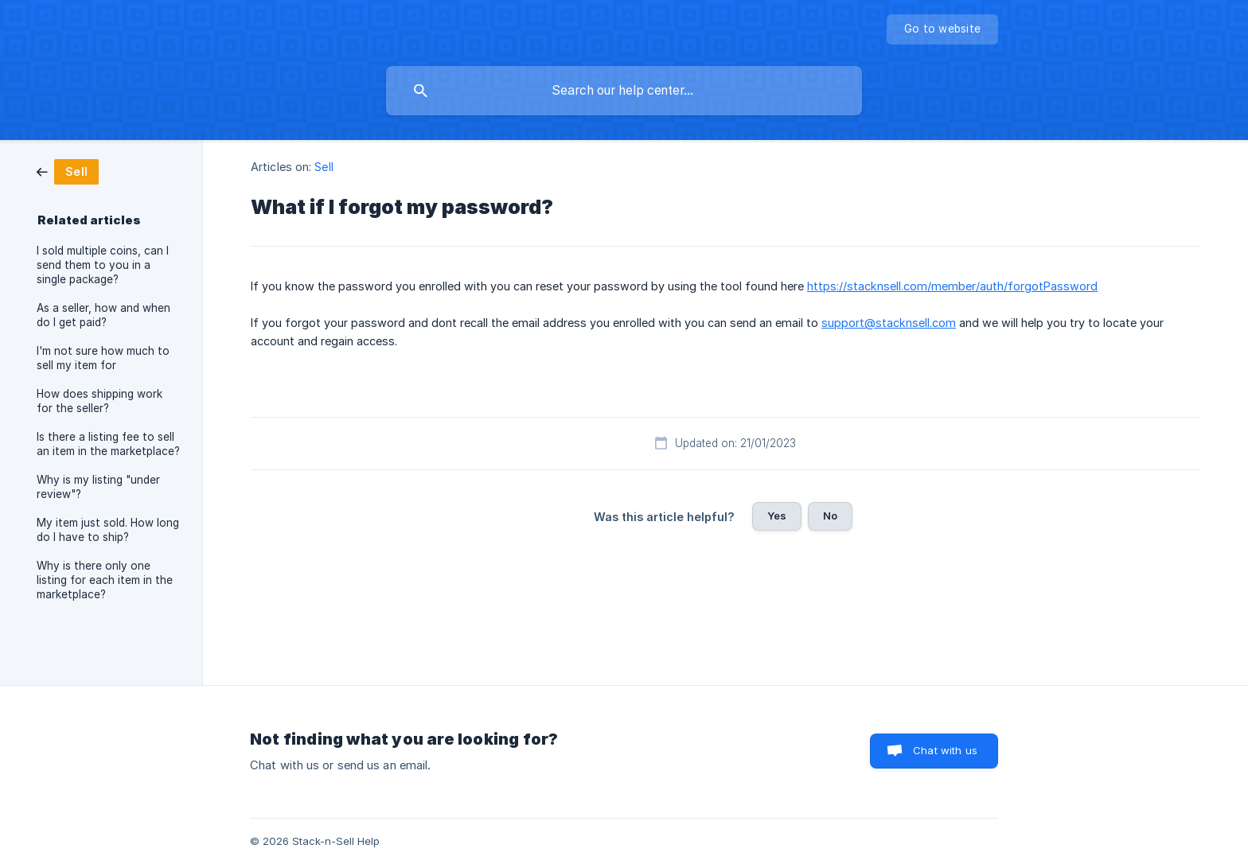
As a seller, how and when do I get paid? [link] (103, 315)
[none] (942, 29)
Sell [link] (323, 166)
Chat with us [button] (945, 750)
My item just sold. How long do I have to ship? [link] (108, 529)
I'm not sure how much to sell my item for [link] (103, 358)
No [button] (830, 515)
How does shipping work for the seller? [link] (99, 400)
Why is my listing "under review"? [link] (98, 486)
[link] (68, 170)
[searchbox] (624, 90)
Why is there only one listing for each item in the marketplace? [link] (105, 580)
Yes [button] (776, 515)
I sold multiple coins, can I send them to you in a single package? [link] (103, 265)
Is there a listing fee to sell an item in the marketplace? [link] (108, 443)
